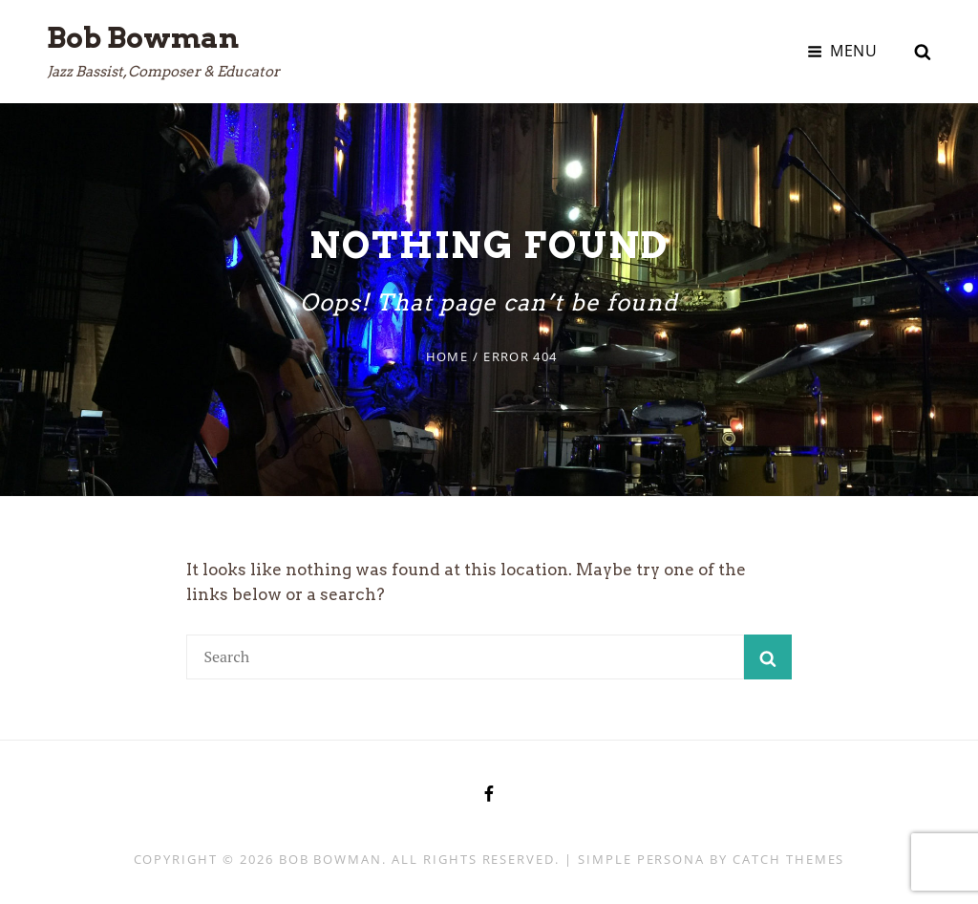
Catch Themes (788, 859)
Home (447, 356)
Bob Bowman (143, 37)
